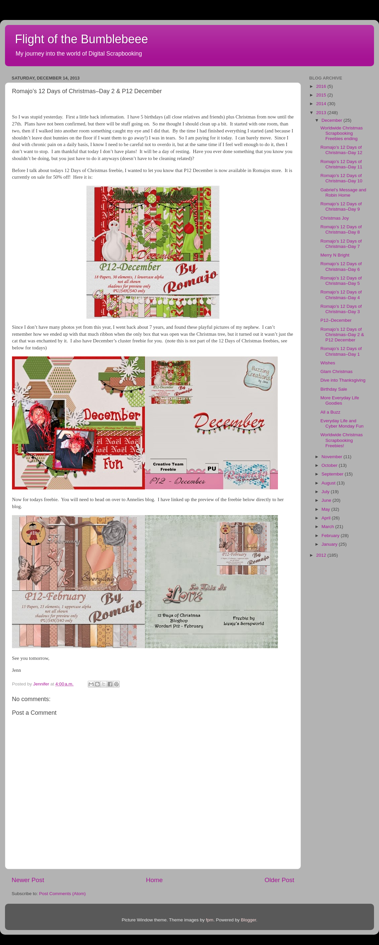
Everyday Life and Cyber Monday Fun (342, 423)
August (329, 482)
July (326, 491)
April (326, 517)
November (332, 456)
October (330, 465)
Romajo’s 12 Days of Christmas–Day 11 (341, 164)
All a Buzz (330, 412)
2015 (321, 95)
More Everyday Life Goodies (339, 400)
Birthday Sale (333, 389)
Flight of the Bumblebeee (81, 39)
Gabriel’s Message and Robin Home (343, 192)
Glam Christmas (336, 371)
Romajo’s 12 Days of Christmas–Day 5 (341, 281)
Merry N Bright (334, 255)
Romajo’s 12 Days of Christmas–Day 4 (341, 294)
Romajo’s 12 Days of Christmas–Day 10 (341, 178)
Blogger (248, 919)
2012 (321, 555)
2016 (321, 86)
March (328, 526)
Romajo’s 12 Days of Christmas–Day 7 (341, 244)
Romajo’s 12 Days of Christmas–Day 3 (341, 309)
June (326, 500)
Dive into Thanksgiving (343, 380)
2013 (321, 112)
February (331, 535)
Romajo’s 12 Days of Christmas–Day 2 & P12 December (342, 334)
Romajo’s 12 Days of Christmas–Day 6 (341, 266)
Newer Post (28, 879)
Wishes (327, 362)
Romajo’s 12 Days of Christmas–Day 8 (341, 229)
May (326, 509)
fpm (209, 919)
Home (154, 879)
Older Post (279, 879)
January (330, 544)
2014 (321, 103)
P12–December (336, 320)
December (332, 120)
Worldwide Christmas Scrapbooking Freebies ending (341, 133)
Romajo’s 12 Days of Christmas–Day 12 (341, 150)
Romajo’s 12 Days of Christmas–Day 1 (341, 351)
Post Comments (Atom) (62, 893)
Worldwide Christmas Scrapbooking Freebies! (341, 440)
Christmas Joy (334, 218)
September (333, 474)
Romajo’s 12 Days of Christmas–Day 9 (341, 206)
